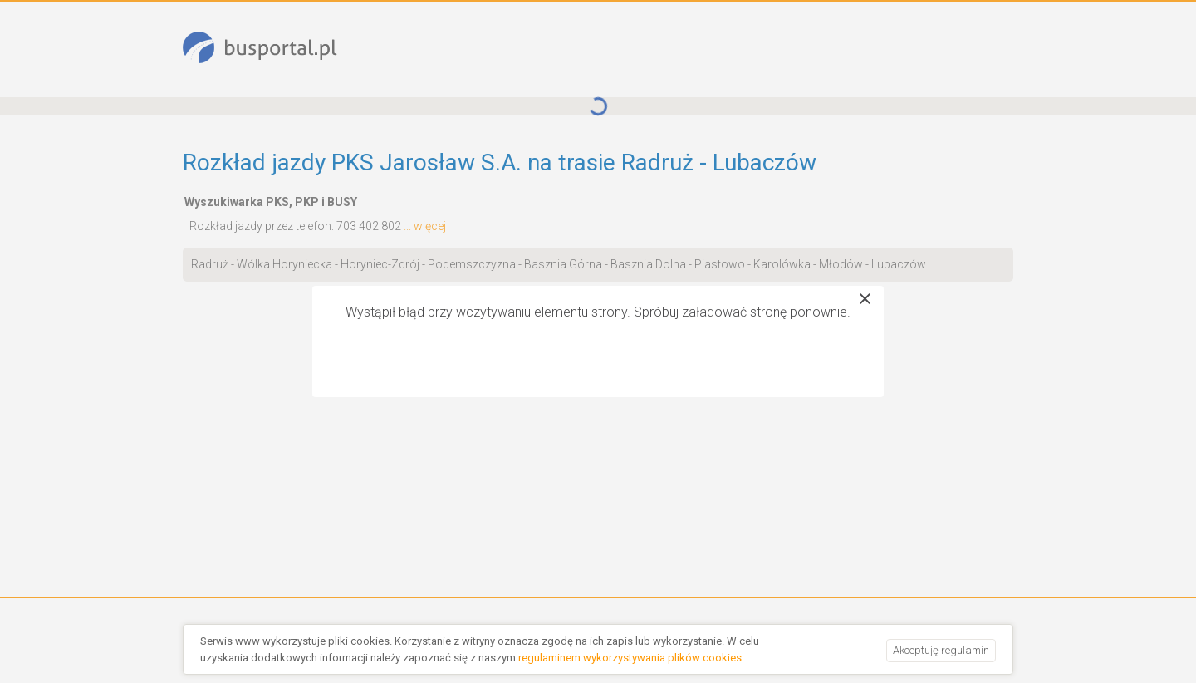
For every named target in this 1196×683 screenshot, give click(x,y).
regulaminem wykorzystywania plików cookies (630, 657)
